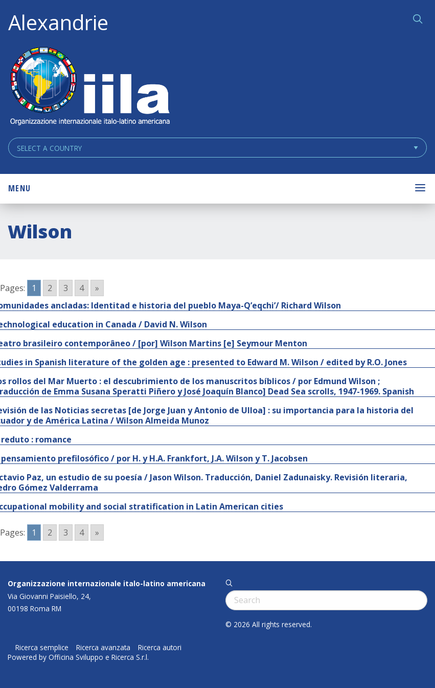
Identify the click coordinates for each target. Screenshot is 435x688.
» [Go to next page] (97, 288)
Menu (19, 188)
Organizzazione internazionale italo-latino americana (106, 583)
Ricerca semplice (41, 647)
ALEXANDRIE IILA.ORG (89, 87)
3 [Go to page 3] (65, 288)
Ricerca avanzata (103, 647)
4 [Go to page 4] (81, 288)
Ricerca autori (159, 647)
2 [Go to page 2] (50, 288)
